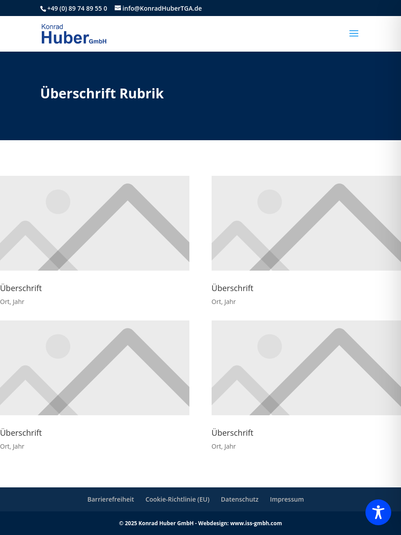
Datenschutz (240, 499)
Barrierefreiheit (110, 499)
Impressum (287, 499)
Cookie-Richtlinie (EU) (177, 499)
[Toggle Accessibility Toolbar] (378, 512)
